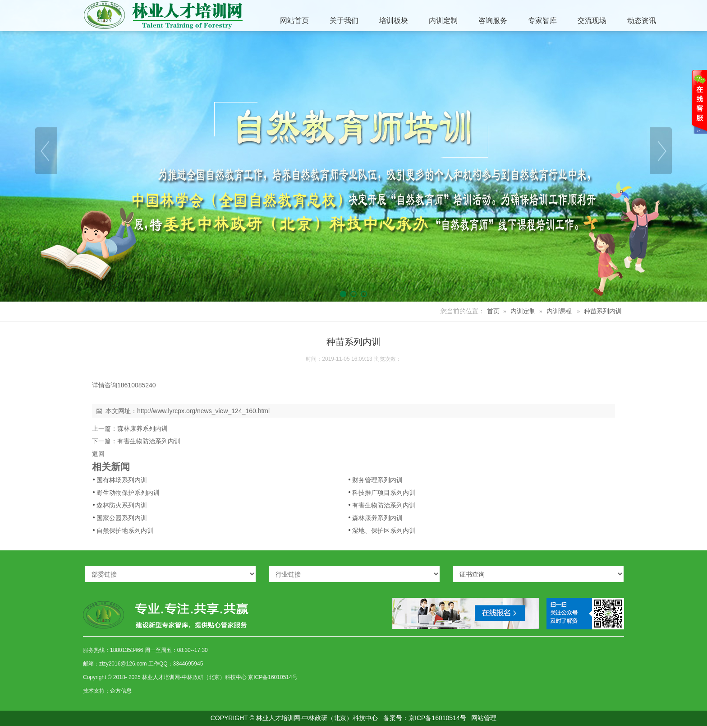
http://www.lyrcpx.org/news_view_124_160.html (203, 410)
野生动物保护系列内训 (128, 492)
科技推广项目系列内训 (383, 492)
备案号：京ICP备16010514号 (424, 717)
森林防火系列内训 (121, 505)
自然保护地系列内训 (124, 530)
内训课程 (559, 311)
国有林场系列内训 (121, 480)
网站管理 (483, 717)
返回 (98, 453)
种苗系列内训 (603, 311)
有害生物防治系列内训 (148, 441)
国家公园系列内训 (121, 517)
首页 (493, 311)
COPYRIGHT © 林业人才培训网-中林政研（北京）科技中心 (294, 717)
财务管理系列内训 (377, 480)
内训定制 (523, 311)
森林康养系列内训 (142, 428)
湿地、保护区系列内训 (383, 530)
